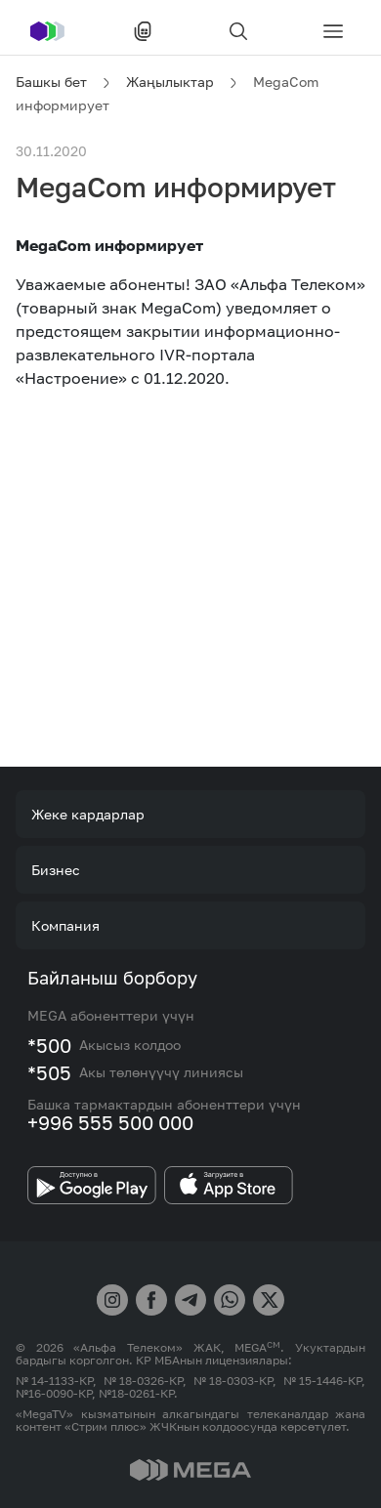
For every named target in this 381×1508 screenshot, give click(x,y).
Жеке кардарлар (88, 814)
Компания (65, 925)
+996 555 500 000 (110, 1122)
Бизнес (55, 869)
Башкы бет (51, 81)
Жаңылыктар (170, 81)
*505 (49, 1072)
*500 (49, 1045)
